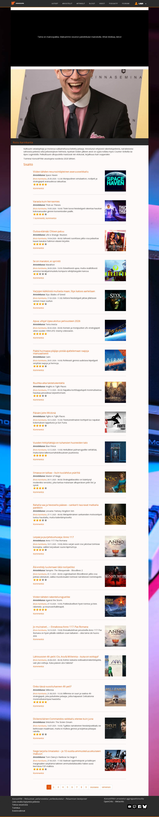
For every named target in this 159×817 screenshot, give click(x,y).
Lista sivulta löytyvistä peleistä (26, 801)
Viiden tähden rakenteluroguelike (51, 596)
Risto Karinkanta (40, 179)
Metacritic (119, 801)
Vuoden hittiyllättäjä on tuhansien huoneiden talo (60, 442)
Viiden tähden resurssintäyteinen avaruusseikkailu (61, 171)
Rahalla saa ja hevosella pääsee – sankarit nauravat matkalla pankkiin (65, 506)
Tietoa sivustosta (20, 804)
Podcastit (113, 3)
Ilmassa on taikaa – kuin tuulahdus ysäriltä (56, 472)
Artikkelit (80, 3)
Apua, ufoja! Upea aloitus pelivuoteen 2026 (56, 321)
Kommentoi (38, 188)
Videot (102, 3)
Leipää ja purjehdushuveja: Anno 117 (53, 537)
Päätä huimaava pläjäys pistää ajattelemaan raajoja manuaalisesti (61, 352)
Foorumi (125, 3)
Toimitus (16, 807)
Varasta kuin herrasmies (46, 201)
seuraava (94, 787)
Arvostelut (67, 3)
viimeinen (106, 787)
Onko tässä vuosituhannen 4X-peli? (52, 686)
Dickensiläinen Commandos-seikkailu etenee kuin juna (63, 718)
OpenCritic (108, 801)
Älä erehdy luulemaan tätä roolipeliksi (54, 567)
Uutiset (55, 3)
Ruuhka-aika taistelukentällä (48, 383)
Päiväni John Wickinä (44, 412)
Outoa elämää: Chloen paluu (48, 231)
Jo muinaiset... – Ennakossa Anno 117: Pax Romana (60, 626)
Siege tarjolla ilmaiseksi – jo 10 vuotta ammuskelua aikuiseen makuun (67, 752)
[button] (139, 4)
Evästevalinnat (18, 810)
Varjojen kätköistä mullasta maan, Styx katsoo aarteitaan (64, 291)
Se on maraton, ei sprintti (47, 261)
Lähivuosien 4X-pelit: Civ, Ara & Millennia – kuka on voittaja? (66, 656)
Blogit (92, 3)
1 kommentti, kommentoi (44, 218)
